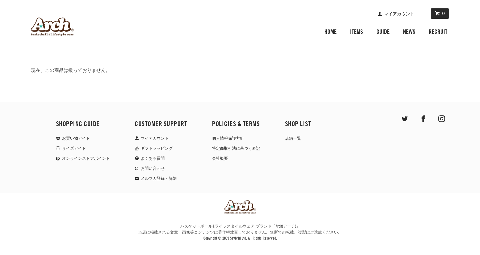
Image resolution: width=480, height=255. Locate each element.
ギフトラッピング (157, 148)
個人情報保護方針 (228, 138)
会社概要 (220, 158)
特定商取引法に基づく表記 (236, 148)
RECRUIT (438, 31)
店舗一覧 (293, 138)
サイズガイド (74, 148)
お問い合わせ (153, 168)
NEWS (409, 31)
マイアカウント (399, 13)
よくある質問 (153, 158)
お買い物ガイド (76, 138)
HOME (330, 31)
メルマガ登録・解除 (159, 178)
